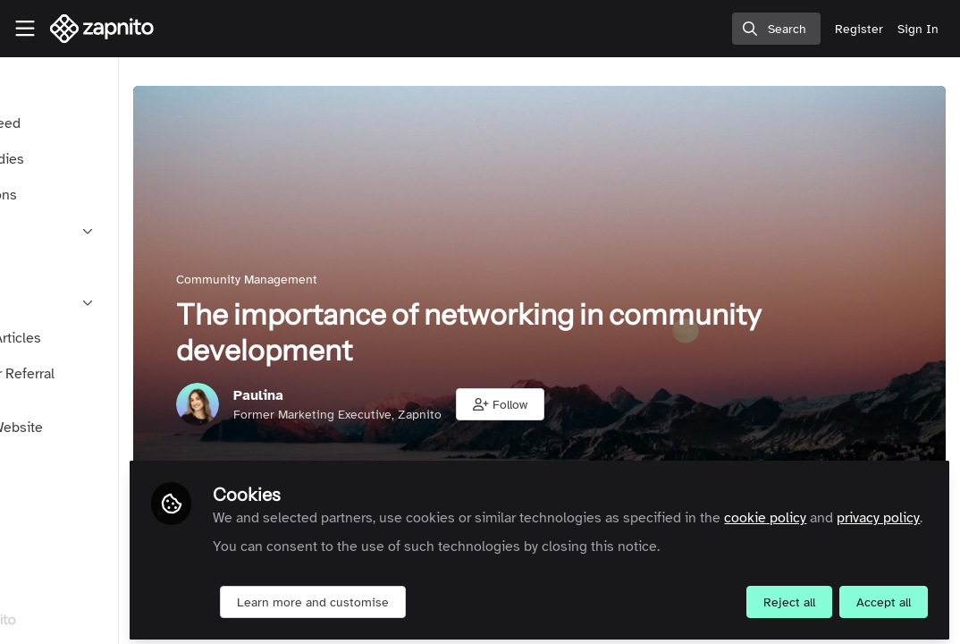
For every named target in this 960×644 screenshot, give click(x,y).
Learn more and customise (423, 596)
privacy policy (391, 512)
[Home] (102, 28)
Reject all (789, 596)
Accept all (883, 596)
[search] (776, 29)
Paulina (368, 395)
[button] (610, 404)
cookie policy (875, 490)
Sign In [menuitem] (918, 29)
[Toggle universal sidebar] (25, 29)
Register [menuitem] (859, 29)
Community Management (356, 279)
